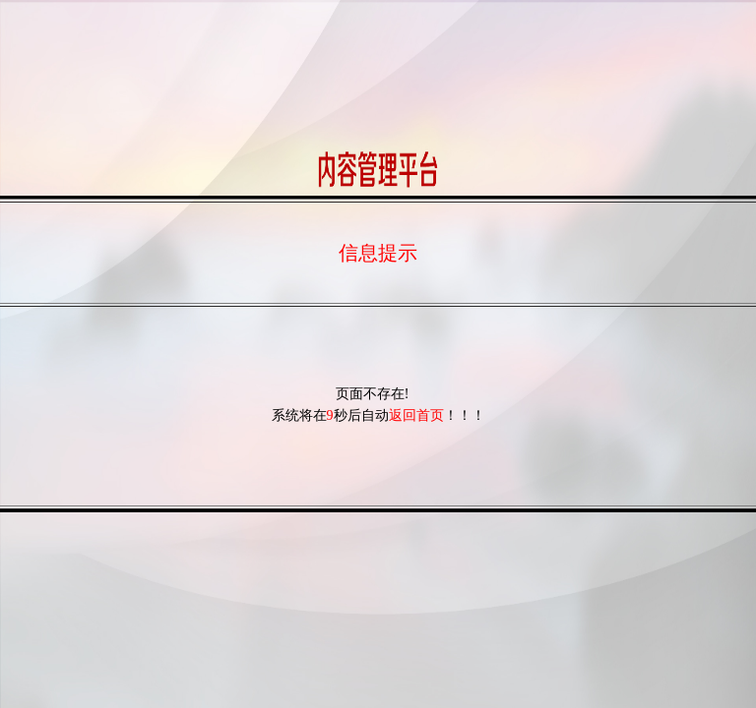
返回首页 (419, 415)
